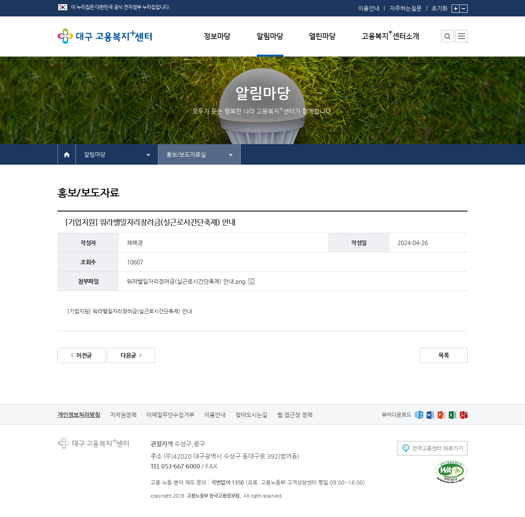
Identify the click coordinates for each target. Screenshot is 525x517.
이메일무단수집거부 (170, 414)
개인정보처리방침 (78, 414)
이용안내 (368, 8)
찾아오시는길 (251, 414)
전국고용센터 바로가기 (437, 448)
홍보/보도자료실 (186, 154)
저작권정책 (123, 414)
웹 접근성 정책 (295, 414)
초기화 (439, 5)
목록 (443, 355)
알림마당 (94, 154)
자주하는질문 (406, 8)
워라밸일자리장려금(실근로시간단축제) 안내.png (186, 281)
